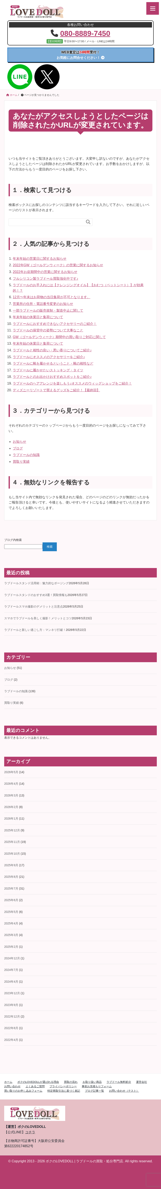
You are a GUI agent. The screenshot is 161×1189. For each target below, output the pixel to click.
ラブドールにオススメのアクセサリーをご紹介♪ (49, 357)
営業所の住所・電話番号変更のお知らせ (43, 303)
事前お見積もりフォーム (97, 1086)
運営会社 (141, 1081)
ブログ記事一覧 (94, 1090)
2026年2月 (11, 806)
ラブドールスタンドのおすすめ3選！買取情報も (36, 594)
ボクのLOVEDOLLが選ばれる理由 (38, 1081)
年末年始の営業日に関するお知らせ (39, 258)
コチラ (30, 1132)
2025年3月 (11, 934)
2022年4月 (11, 1039)
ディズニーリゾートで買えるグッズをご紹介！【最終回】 (56, 390)
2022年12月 (12, 1016)
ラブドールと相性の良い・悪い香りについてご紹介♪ (52, 350)
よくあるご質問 (35, 1086)
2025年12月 (12, 830)
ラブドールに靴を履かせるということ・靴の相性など (53, 363)
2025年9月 (11, 865)
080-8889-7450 (85, 33)
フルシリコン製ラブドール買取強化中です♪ (45, 278)
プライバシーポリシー (63, 1086)
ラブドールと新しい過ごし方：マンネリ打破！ (35, 629)
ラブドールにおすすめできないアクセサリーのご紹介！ (55, 323)
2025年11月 (12, 841)
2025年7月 (11, 888)
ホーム (8, 1081)
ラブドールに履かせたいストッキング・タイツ (48, 370)
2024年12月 (12, 958)
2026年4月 (11, 783)
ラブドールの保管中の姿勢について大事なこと (48, 330)
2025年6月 (11, 900)
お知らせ (19, 441)
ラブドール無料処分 (118, 1081)
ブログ (18, 448)
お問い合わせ (12, 1086)
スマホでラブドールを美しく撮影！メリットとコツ (38, 618)
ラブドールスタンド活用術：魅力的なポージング (36, 583)
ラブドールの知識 (26, 455)
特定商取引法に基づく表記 (63, 1090)
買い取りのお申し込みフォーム (23, 1090)
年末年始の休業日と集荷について (38, 317)
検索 (50, 546)
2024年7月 (11, 970)
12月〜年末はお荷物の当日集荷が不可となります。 (51, 297)
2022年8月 (11, 1028)
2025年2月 (11, 946)
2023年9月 (11, 1004)
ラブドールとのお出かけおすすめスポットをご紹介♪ (52, 376)
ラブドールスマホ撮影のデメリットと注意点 (33, 606)
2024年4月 (11, 981)
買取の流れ (71, 1081)
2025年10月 (12, 853)
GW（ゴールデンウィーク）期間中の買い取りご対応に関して (59, 337)
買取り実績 (21, 461)
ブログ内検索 (13, 539)
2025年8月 (11, 876)
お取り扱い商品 (92, 1081)
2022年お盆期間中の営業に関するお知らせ (45, 271)
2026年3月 (11, 795)
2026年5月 (11, 772)
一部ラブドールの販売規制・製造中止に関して (48, 310)
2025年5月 (11, 911)
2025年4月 (11, 923)
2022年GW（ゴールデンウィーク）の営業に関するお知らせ (58, 265)
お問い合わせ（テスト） (124, 1090)
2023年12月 (12, 993)
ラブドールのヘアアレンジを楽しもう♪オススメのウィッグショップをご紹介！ (72, 383)
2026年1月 (11, 818)
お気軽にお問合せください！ (80, 54)
